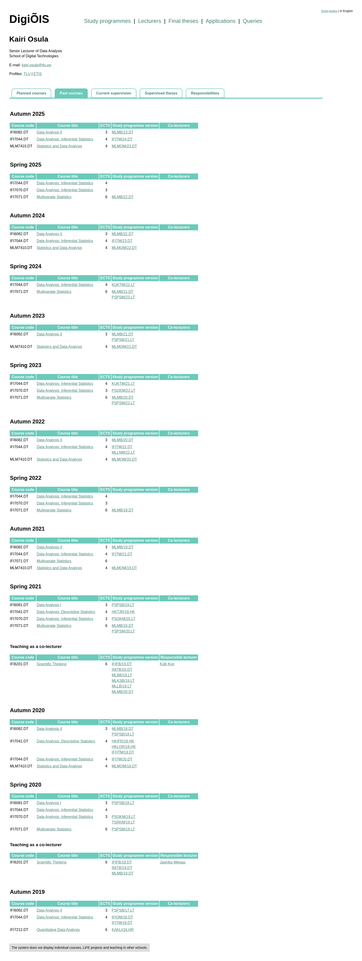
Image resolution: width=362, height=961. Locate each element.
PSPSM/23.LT (123, 297)
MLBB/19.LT (122, 675)
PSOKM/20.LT (123, 619)
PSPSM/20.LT (123, 631)
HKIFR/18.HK (123, 741)
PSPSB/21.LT (123, 340)
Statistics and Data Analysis (59, 146)
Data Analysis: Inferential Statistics (65, 139)
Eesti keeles (329, 11)
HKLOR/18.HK (124, 747)
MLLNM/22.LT (123, 452)
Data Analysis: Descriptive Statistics (66, 612)
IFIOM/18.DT (122, 917)
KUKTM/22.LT (123, 285)
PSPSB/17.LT (123, 910)
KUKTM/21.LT (123, 384)
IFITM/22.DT (122, 447)
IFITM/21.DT (122, 554)
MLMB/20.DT (122, 397)
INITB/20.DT (122, 670)
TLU (27, 74)
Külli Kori (167, 664)
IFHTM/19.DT (123, 752)
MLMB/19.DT (122, 510)
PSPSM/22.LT (123, 403)
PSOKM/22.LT (123, 390)
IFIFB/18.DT (122, 862)
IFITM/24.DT (122, 139)
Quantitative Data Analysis (58, 930)
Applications (220, 21)
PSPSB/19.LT (123, 605)
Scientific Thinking (51, 664)
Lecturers (149, 21)
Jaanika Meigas (172, 862)
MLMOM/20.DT (124, 459)
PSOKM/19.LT (123, 817)
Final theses (183, 21)
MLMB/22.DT (122, 197)
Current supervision (113, 93)
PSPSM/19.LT (123, 829)
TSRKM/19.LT (123, 822)
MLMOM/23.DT (124, 146)
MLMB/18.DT (122, 626)
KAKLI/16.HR (123, 930)
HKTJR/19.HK (123, 612)
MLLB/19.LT (122, 686)
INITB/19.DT (122, 868)
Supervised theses (161, 93)
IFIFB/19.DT (122, 664)
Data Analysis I (49, 605)
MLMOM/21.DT (124, 347)
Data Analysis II (49, 132)
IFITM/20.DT (122, 759)
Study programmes (107, 21)
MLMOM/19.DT (124, 568)
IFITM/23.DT (122, 241)
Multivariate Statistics (54, 197)
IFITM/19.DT (122, 923)
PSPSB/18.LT (123, 734)
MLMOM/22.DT (124, 248)
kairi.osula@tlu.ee (36, 65)
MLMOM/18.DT (124, 766)
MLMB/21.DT (122, 292)
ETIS (37, 74)
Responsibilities (205, 93)
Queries (252, 21)
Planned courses (31, 93)
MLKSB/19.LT (123, 681)
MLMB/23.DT (122, 132)
